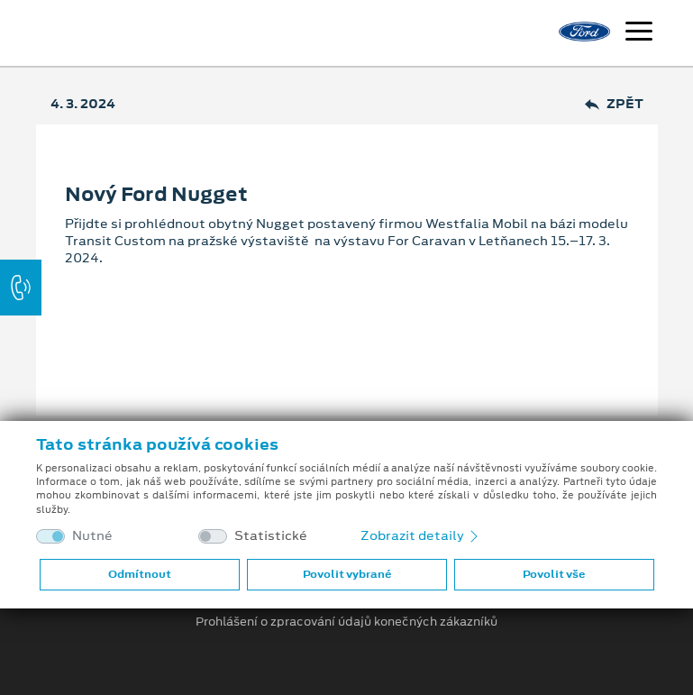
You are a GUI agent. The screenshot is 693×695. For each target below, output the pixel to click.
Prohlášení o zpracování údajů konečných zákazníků (346, 622)
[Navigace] (639, 33)
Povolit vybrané (347, 574)
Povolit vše (554, 574)
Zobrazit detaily (420, 535)
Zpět (614, 104)
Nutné (92, 535)
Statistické (270, 535)
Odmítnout (139, 574)
